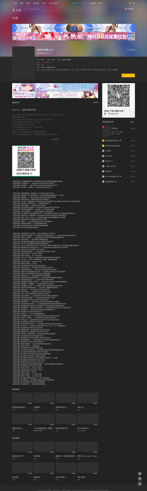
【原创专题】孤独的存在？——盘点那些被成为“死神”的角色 (31, 263)
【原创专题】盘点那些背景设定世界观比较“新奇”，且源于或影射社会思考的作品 (37, 352)
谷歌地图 (90, 487)
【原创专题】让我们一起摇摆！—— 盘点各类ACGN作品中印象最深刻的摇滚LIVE (38, 225)
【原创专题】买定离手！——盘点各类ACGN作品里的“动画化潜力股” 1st (35, 173)
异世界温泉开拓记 (62, 416)
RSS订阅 (48, 487)
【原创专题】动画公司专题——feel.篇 (24, 360)
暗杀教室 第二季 (17, 444)
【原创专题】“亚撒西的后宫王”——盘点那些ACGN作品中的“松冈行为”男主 (36, 303)
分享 (128, 65)
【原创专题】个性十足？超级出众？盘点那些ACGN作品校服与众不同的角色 (36, 245)
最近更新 (36, 3)
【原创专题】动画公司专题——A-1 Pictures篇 (26, 243)
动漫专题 (93, 3)
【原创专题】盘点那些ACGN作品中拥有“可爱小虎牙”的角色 (31, 326)
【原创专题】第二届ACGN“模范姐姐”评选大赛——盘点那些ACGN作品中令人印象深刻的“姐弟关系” (43, 201)
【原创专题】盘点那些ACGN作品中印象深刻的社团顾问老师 (31, 342)
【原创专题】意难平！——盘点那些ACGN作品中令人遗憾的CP (32, 209)
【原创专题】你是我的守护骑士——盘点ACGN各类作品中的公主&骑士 (34, 257)
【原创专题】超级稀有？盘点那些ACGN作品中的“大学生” (30, 320)
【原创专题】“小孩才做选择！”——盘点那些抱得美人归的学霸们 (32, 199)
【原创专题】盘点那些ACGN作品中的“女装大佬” (27, 315)
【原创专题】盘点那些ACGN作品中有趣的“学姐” (27, 336)
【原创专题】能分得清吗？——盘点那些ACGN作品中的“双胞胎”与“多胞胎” (36, 289)
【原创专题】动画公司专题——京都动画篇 (25, 334)
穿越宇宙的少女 (61, 395)
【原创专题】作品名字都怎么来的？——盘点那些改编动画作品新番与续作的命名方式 (39, 291)
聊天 (100, 3)
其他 (63, 49)
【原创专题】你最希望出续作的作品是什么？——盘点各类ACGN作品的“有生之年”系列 (39, 235)
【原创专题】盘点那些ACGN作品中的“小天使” (27, 358)
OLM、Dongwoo (46, 56)
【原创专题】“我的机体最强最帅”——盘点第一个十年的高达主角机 (33, 197)
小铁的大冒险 (60, 465)
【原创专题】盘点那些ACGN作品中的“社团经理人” (28, 330)
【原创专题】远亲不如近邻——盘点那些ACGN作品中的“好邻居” (32, 255)
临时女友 (80, 395)
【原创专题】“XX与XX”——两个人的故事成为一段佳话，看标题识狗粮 (34, 247)
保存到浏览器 (130, 39)
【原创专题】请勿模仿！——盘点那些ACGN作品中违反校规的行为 (33, 297)
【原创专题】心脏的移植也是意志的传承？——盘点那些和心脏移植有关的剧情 (37, 265)
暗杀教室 (37, 444)
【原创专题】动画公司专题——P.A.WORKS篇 (27, 362)
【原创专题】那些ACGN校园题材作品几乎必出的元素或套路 (31, 261)
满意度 (84, 3)
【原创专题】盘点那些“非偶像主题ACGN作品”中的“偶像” (30, 340)
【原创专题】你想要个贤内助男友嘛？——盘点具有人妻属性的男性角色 (35, 275)
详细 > (116, 59)
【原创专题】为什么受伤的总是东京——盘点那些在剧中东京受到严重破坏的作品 (38, 338)
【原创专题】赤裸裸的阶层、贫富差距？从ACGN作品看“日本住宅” (33, 181)
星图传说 (37, 465)
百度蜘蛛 (57, 487)
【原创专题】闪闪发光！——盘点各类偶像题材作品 (28, 301)
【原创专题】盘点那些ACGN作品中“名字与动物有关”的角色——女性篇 (34, 346)
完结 (28, 3)
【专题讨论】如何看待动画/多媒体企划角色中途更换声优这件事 (32, 229)
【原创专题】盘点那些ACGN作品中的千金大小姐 (27, 350)
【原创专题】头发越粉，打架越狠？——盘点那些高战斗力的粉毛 (33, 271)
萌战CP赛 (75, 3)
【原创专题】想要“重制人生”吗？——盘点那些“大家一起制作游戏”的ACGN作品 (37, 273)
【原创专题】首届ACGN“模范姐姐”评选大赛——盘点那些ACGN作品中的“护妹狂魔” (38, 259)
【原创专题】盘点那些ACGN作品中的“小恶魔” (27, 354)
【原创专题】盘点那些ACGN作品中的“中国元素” (27, 310)
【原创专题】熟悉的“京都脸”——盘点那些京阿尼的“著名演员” (31, 332)
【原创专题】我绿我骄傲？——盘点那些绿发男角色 (28, 372)
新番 (21, 3)
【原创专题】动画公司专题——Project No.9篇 (27, 249)
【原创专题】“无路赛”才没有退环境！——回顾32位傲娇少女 (31, 191)
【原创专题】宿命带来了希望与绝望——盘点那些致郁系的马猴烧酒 (33, 322)
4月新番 (68, 49)
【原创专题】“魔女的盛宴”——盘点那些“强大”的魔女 (29, 193)
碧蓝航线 (37, 395)
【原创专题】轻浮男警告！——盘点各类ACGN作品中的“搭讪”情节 (33, 171)
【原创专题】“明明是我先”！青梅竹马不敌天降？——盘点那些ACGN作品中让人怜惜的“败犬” (41, 295)
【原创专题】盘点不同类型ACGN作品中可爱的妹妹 (28, 370)
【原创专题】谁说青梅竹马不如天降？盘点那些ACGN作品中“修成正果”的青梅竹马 (38, 293)
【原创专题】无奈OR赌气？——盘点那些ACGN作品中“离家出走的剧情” (35, 283)
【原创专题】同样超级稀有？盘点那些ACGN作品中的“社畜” (31, 318)
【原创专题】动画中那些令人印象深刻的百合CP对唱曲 (29, 207)
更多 (133, 111)
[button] (17, 98)
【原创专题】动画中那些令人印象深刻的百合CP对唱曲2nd (31, 187)
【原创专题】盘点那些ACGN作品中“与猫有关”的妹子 (29, 344)
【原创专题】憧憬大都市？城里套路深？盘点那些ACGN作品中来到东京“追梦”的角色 (39, 203)
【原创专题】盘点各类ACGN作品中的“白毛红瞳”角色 (29, 253)
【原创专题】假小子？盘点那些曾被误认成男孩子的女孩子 (30, 281)
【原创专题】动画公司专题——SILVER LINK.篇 (27, 241)
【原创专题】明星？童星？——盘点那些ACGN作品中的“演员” (32, 279)
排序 (95, 92)
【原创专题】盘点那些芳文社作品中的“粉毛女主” (27, 299)
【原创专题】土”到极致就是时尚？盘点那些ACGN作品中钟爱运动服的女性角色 (37, 169)
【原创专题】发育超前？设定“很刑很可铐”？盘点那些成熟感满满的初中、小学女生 (38, 183)
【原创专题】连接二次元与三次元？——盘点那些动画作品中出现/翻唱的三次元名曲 (39, 205)
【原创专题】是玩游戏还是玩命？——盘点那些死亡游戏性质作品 (33, 267)
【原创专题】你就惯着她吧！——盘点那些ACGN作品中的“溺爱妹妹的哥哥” (36, 328)
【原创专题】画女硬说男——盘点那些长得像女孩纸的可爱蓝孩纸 (33, 368)
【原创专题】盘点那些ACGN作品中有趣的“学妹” (27, 324)
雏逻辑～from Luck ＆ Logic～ (87, 444)
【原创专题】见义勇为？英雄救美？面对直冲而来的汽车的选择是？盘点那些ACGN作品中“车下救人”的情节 (46, 189)
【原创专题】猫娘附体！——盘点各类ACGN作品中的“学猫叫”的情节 (34, 185)
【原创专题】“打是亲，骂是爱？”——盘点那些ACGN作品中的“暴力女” (34, 305)
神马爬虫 (65, 487)
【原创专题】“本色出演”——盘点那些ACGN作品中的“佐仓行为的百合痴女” (36, 307)
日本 (53, 49)
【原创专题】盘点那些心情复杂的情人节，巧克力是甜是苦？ (31, 366)
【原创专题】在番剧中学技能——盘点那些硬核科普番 (29, 211)
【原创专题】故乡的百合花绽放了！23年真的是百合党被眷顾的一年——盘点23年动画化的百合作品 (43, 223)
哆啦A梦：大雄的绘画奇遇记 (65, 444)
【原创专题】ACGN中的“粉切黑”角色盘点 (25, 215)
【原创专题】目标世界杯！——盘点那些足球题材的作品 (30, 227)
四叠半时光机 (16, 416)
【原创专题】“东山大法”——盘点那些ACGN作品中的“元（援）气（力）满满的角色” (38, 314)
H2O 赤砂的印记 (83, 416)
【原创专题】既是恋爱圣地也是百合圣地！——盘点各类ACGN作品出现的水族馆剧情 (39, 269)
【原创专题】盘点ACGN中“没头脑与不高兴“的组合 (28, 237)
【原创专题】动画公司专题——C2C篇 (24, 251)
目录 (44, 3)
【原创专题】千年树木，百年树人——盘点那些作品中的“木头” (32, 175)
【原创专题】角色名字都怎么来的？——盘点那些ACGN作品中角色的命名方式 (37, 311)
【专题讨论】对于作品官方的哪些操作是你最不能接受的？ (30, 231)
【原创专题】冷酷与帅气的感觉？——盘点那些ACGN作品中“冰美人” (34, 239)
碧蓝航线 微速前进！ (19, 395)
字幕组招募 (65, 3)
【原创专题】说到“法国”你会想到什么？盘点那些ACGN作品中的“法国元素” (36, 195)
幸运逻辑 (15, 465)
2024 (42, 49)
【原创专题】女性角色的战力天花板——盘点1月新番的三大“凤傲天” (33, 221)
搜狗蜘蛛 (73, 487)
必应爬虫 (98, 487)
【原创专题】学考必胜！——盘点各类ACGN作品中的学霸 (30, 277)
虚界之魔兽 (81, 465)
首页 (15, 3)
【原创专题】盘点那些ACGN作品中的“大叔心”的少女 (29, 348)
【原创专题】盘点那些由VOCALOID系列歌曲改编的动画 (30, 213)
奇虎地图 (81, 487)
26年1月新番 (53, 3)
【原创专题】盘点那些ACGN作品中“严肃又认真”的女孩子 (30, 287)
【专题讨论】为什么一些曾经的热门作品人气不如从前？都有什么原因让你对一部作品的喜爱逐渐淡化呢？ (45, 233)
